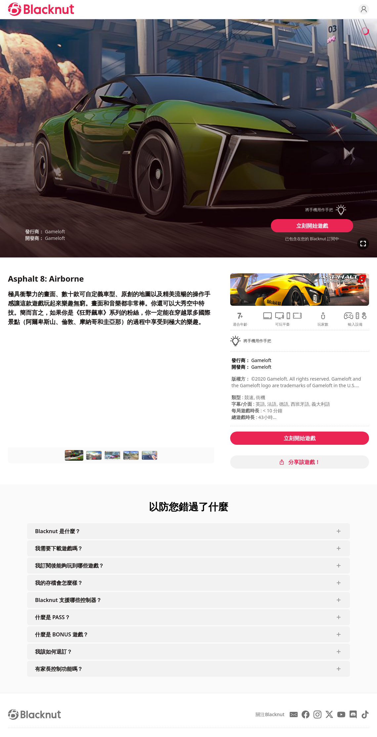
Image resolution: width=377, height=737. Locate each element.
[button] (312, 210)
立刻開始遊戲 (312, 225)
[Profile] (363, 9)
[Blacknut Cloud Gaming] (41, 9)
